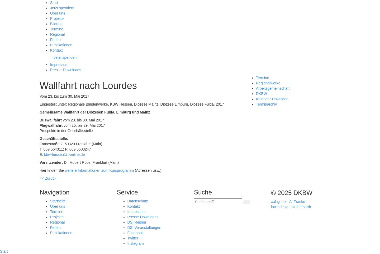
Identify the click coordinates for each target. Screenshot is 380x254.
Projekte (57, 217)
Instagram (135, 243)
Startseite (58, 201)
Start (4, 251)
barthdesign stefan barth (291, 207)
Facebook (135, 233)
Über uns (57, 206)
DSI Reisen (136, 222)
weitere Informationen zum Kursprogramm (99, 170)
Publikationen (61, 233)
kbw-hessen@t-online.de (64, 154)
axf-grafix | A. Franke (288, 201)
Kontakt (133, 206)
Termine (56, 212)
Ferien (55, 227)
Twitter (132, 238)
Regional (57, 222)
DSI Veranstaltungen (144, 227)
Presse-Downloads (143, 217)
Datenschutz (137, 201)
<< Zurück (48, 178)
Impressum (136, 212)
